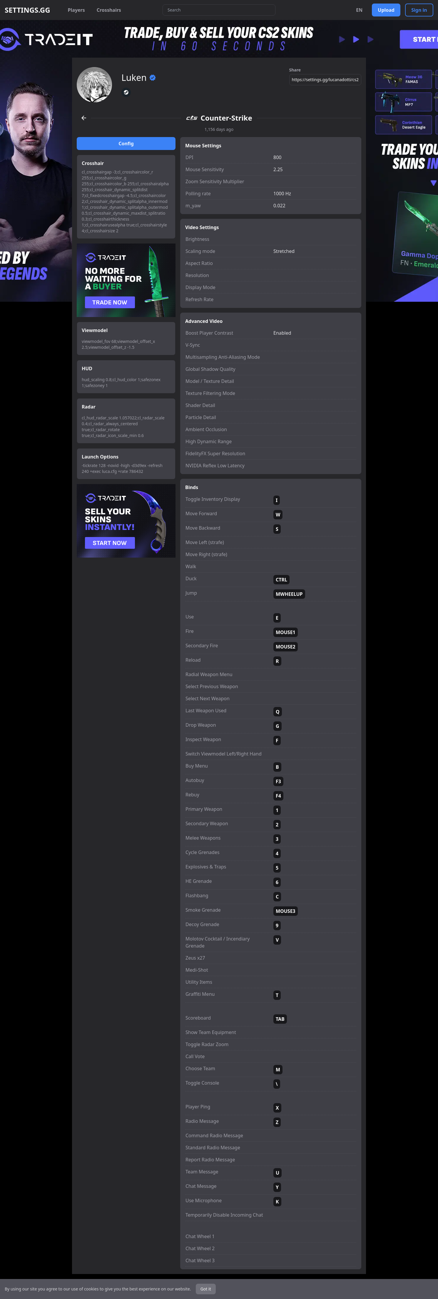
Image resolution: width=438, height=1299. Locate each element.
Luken (138, 77)
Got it (205, 1289)
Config (126, 143)
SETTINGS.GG (27, 10)
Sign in (419, 10)
